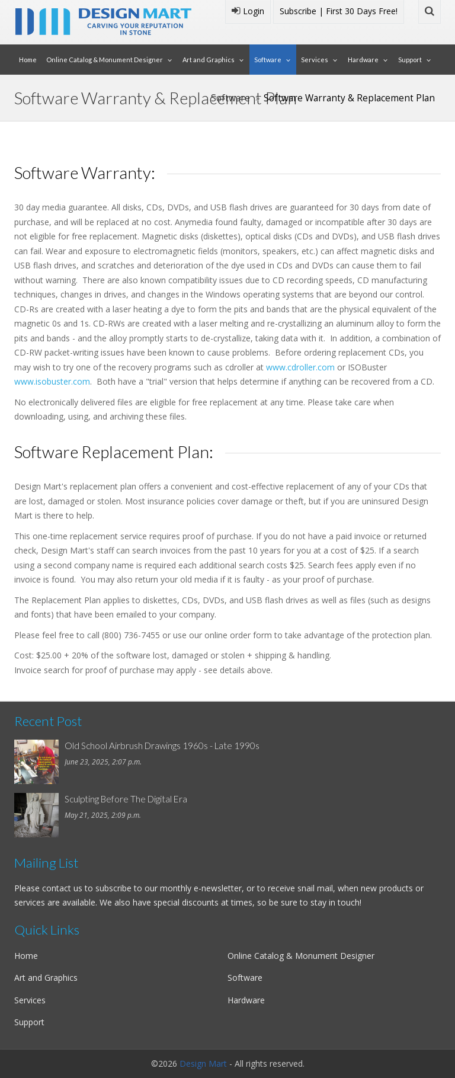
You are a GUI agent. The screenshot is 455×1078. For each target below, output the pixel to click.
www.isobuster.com (52, 381)
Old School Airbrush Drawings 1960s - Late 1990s (162, 745)
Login (248, 11)
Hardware (363, 59)
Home (28, 59)
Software (267, 59)
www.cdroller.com (300, 367)
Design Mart (203, 1063)
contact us (62, 888)
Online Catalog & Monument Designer (104, 59)
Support (410, 59)
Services (314, 59)
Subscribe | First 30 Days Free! (339, 11)
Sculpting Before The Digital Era (126, 799)
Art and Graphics (208, 59)
